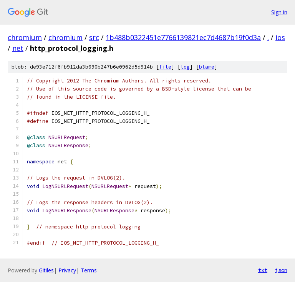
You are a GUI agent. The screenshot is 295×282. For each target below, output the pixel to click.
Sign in (279, 12)
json (281, 270)
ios (280, 37)
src (94, 37)
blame (206, 67)
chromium (25, 37)
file (165, 67)
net (17, 48)
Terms (89, 270)
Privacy (67, 270)
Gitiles (46, 270)
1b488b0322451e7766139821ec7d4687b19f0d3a (183, 37)
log (185, 67)
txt (262, 270)
